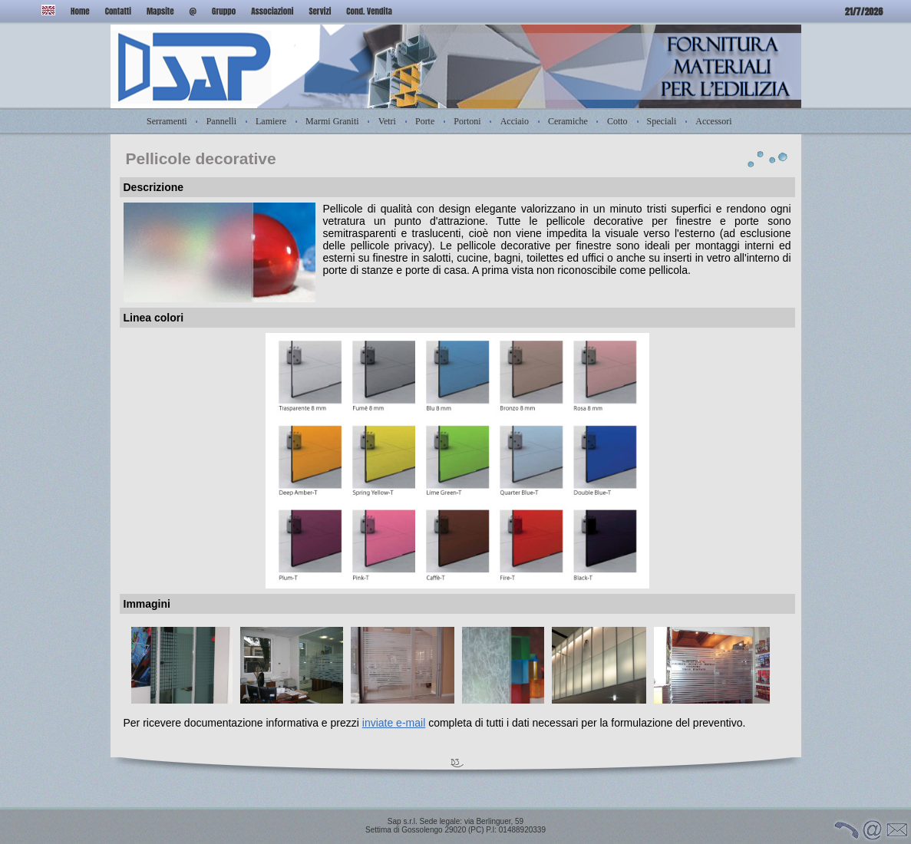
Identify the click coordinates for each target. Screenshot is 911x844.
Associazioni (272, 11)
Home (80, 11)
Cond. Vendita (369, 11)
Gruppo (224, 11)
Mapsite (160, 11)
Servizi (320, 11)
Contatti (118, 11)
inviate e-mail (393, 723)
